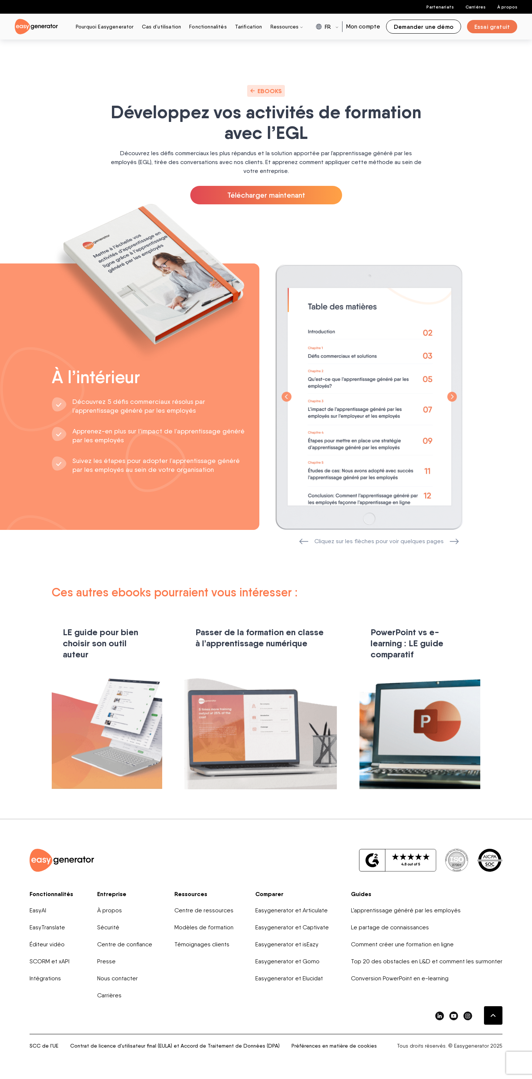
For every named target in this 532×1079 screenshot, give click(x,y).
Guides (361, 895)
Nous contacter (117, 979)
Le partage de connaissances (390, 928)
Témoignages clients (201, 945)
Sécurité (108, 928)
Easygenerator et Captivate (292, 928)
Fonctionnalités (207, 26)
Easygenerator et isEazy (286, 945)
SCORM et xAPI (49, 962)
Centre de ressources (203, 911)
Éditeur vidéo (47, 945)
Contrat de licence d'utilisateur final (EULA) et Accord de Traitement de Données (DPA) (175, 1046)
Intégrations (45, 979)
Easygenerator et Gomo (287, 962)
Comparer (269, 895)
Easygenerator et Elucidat (289, 979)
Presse (106, 962)
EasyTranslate (47, 928)
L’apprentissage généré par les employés (406, 911)
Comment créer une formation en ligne (402, 945)
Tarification (248, 26)
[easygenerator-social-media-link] (439, 1016)
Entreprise (111, 895)
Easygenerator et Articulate (291, 911)
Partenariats (439, 7)
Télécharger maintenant (266, 196)
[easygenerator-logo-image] (36, 26)
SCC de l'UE (44, 1046)
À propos (507, 7)
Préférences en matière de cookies (334, 1046)
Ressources (190, 895)
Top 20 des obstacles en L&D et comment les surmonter (426, 962)
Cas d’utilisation (161, 26)
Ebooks (266, 91)
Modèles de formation (203, 928)
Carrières (475, 7)
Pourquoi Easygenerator (105, 26)
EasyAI (38, 911)
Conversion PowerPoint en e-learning (400, 979)
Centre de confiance (124, 945)
